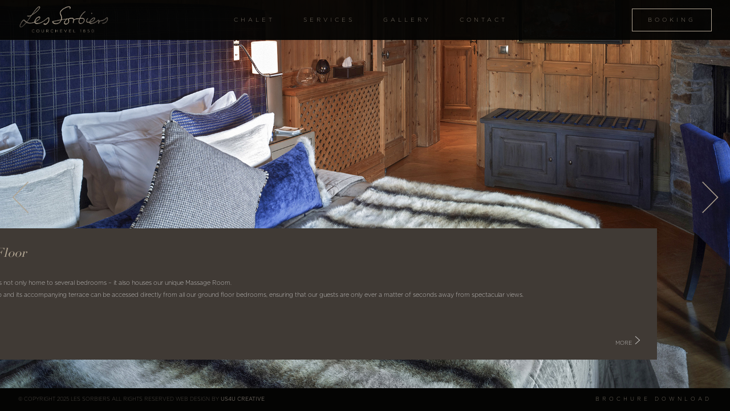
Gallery (407, 20)
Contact (484, 20)
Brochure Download (653, 399)
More (651, 343)
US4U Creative (243, 399)
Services (329, 20)
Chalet (254, 20)
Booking (672, 20)
